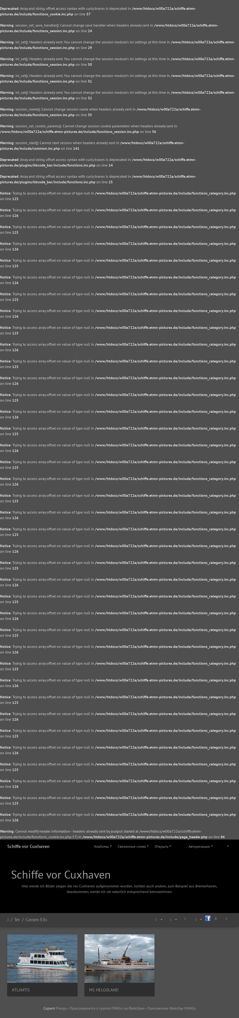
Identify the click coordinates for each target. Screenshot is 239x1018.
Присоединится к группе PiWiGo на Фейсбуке (107, 1008)
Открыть (161, 846)
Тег (17, 920)
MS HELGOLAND (104, 989)
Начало (8, 919)
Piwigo (61, 1008)
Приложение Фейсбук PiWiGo (171, 1008)
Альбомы (101, 846)
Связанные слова (132, 846)
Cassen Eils (36, 920)
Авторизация (199, 846)
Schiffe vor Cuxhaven (28, 846)
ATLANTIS (21, 989)
